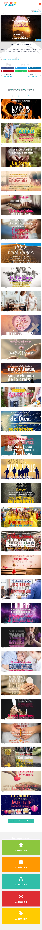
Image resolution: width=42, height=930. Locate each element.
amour (5, 60)
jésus (9, 60)
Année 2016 (37, 12)
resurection (16, 60)
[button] (39, 3)
